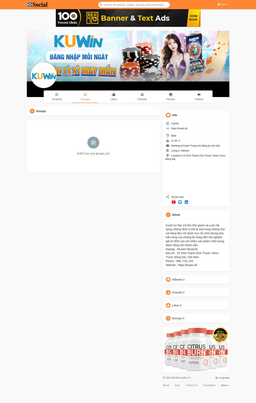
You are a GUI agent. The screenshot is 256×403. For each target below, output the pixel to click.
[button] (134, 4)
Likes (175, 305)
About (166, 385)
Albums (177, 279)
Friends (177, 292)
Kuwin (68, 74)
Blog (177, 385)
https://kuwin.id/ (179, 128)
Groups (177, 318)
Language (222, 378)
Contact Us (191, 385)
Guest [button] (224, 4)
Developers (209, 385)
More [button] (225, 385)
